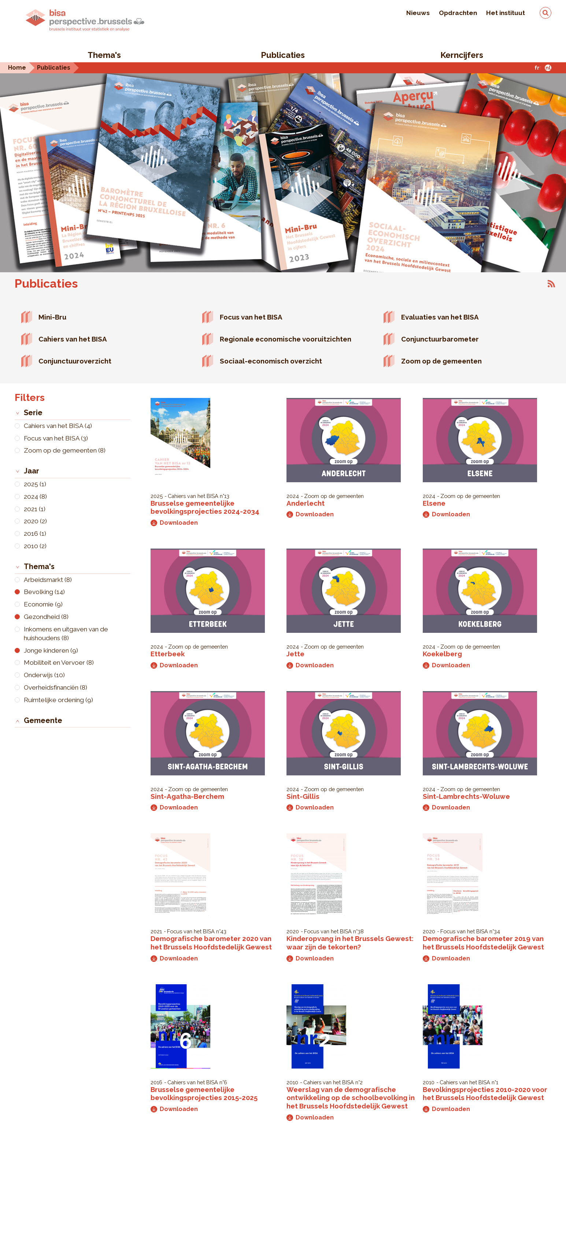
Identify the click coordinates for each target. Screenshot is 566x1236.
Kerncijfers (461, 55)
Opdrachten (458, 12)
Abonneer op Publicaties (551, 283)
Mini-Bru (52, 317)
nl (548, 67)
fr (536, 67)
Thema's (104, 55)
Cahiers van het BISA (72, 339)
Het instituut (505, 12)
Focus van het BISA (251, 317)
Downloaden (174, 522)
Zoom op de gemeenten (441, 361)
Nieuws (418, 12)
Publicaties (283, 55)
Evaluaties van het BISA (440, 317)
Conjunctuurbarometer (440, 339)
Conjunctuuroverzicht (74, 361)
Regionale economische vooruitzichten (285, 339)
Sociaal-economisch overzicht (271, 361)
